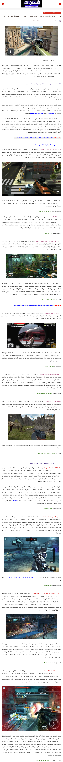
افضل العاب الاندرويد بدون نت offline (52, 13)
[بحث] (3, 4)
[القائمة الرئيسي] (60, 4)
